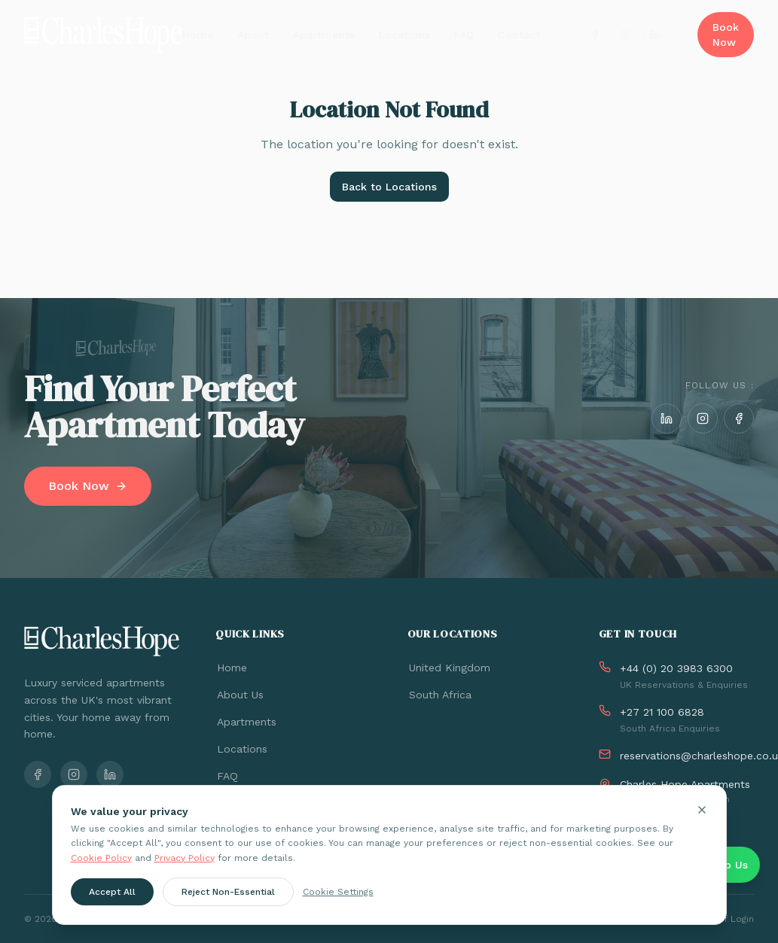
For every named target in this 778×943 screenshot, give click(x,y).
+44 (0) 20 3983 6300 (676, 668)
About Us (239, 695)
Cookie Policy (101, 858)
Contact (519, 35)
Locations (404, 35)
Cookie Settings (338, 893)
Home (197, 35)
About (253, 35)
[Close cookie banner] (702, 811)
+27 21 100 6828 (662, 712)
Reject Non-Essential (228, 893)
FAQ (464, 35)
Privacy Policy (184, 858)
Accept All (112, 893)
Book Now (725, 34)
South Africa (439, 695)
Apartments (324, 35)
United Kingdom (448, 668)
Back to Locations (389, 187)
